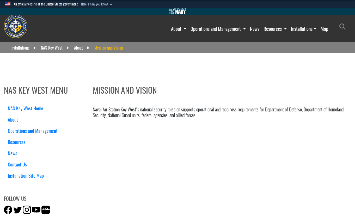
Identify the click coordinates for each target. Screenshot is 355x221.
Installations (302, 28)
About (176, 28)
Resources (273, 28)
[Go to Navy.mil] (177, 11)
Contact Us (17, 164)
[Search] (344, 27)
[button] (97, 4)
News (254, 28)
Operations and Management (216, 28)
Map (324, 28)
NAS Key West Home (25, 108)
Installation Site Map (26, 175)
